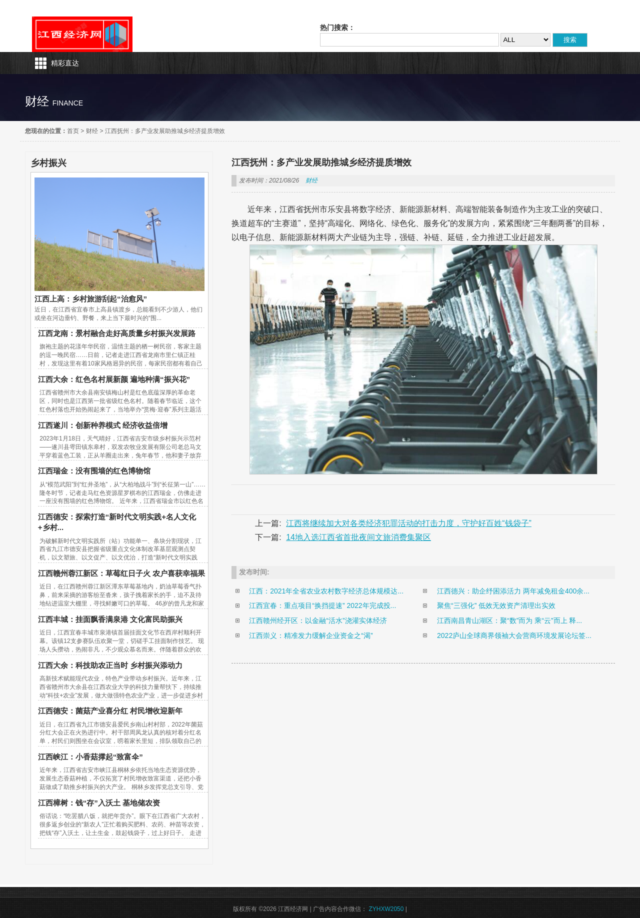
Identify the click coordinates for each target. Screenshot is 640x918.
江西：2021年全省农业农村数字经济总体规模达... (326, 591)
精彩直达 (65, 63)
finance (67, 103)
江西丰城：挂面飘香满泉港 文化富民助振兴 (110, 619)
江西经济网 (82, 34)
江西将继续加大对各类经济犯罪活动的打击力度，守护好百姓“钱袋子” (409, 523)
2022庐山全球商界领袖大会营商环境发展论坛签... (514, 636)
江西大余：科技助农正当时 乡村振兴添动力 (110, 665)
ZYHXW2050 (386, 909)
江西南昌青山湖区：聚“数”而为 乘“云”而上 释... (509, 620)
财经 (92, 131)
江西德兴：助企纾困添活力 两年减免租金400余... (513, 591)
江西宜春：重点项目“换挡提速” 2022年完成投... (322, 606)
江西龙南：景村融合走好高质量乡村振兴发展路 (117, 333)
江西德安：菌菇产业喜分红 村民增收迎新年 (110, 710)
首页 (73, 131)
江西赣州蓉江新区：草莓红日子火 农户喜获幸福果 (121, 573)
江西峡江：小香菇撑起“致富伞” (90, 756)
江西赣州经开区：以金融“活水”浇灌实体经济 (317, 620)
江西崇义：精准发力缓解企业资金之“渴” (310, 636)
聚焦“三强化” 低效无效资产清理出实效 (496, 606)
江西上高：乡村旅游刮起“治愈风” (90, 298)
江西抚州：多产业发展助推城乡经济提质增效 (165, 131)
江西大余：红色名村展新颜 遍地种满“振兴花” (114, 379)
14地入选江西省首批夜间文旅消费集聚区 (358, 537)
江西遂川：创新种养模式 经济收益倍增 (103, 425)
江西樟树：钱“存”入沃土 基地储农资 (99, 802)
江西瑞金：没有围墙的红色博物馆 (94, 470)
